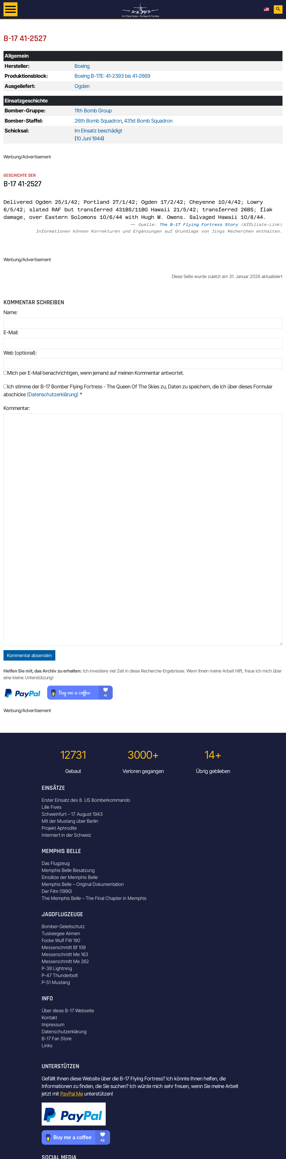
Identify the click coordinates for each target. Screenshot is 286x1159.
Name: (10, 312)
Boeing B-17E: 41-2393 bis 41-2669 (112, 76)
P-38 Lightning (57, 968)
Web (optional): (20, 353)
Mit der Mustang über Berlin (70, 821)
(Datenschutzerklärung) (53, 394)
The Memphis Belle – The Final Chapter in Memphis (94, 898)
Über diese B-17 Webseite (68, 1010)
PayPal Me (71, 1094)
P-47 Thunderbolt (60, 975)
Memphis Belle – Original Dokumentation (83, 884)
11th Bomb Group (93, 110)
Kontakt (49, 1017)
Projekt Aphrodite (59, 828)
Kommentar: (16, 408)
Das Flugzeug (56, 863)
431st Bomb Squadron (148, 121)
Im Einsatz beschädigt (98, 131)
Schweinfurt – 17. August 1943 (72, 814)
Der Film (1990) (57, 891)
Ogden (82, 86)
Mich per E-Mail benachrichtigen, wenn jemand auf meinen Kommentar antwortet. (93, 373)
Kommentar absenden (29, 655)
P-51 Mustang (56, 982)
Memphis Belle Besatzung (68, 870)
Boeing (82, 66)
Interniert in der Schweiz (66, 835)
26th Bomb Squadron (98, 121)
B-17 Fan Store (57, 1038)
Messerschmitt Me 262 (65, 961)
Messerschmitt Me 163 (65, 954)
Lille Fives (51, 807)
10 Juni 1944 (89, 138)
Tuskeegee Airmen (61, 933)
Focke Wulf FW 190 (61, 940)
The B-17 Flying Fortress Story (199, 224)
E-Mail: (10, 332)
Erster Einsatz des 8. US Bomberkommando (86, 800)
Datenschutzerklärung (64, 1031)
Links (47, 1045)
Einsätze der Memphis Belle (70, 877)
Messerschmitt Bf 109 (64, 947)
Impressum (53, 1024)
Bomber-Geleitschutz (63, 926)
